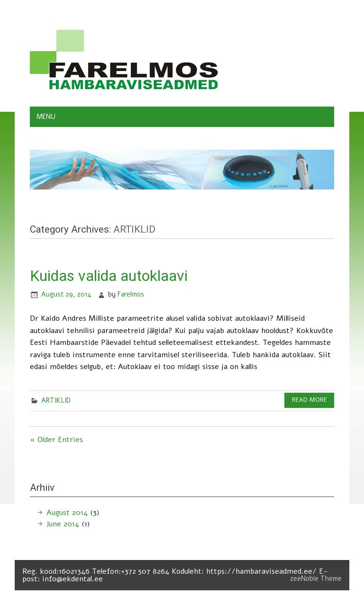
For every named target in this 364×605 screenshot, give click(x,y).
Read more (309, 400)
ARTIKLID (56, 400)
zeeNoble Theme (316, 578)
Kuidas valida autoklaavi (109, 276)
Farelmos (131, 294)
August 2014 (67, 512)
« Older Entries (56, 439)
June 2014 (62, 524)
